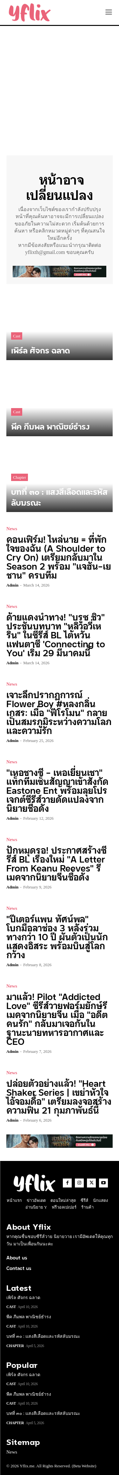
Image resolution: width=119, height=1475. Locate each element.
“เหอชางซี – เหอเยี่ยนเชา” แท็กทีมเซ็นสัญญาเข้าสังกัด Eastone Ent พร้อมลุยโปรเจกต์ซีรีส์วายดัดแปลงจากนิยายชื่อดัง (57, 790)
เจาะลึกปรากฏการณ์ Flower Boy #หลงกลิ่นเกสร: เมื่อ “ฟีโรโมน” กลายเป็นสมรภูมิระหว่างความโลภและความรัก (58, 712)
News (11, 528)
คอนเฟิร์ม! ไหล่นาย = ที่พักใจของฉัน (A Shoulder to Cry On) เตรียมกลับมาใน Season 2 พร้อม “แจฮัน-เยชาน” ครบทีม (58, 556)
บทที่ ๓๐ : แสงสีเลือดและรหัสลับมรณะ (43, 1336)
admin (12, 585)
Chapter (19, 477)
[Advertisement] (59, 89)
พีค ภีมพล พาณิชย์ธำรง (28, 1316)
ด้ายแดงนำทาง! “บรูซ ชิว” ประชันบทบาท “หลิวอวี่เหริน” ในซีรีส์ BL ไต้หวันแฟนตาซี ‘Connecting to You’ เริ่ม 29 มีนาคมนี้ (55, 634)
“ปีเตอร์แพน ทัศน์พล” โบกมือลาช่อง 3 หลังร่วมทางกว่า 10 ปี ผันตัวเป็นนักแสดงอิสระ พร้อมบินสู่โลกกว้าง (57, 936)
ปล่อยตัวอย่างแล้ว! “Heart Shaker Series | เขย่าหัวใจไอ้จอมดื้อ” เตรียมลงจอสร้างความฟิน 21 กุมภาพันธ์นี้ (58, 1096)
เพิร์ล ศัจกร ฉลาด (23, 1297)
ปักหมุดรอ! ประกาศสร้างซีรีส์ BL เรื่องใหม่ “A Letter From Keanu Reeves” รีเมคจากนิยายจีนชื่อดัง (56, 863)
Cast (16, 336)
